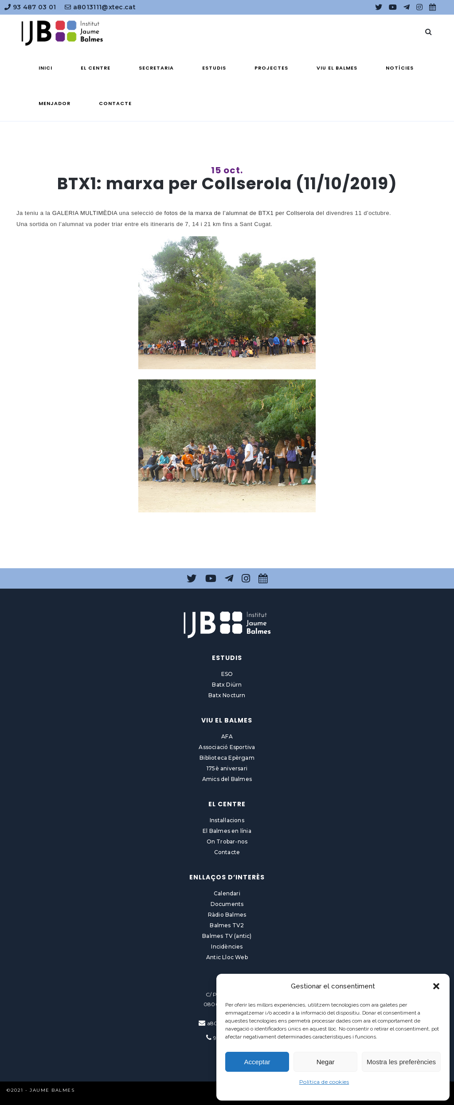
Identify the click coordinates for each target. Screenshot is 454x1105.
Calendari (227, 893)
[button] (436, 986)
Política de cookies (324, 1081)
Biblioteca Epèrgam (227, 757)
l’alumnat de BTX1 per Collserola (268, 213)
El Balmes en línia (227, 831)
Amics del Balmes (227, 779)
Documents (227, 904)
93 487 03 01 (30, 7)
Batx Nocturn (226, 695)
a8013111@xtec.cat (100, 7)
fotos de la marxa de (193, 213)
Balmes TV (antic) (226, 936)
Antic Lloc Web (227, 957)
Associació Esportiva (227, 747)
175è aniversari (227, 768)
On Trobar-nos (227, 841)
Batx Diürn (227, 684)
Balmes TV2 (227, 925)
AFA (227, 736)
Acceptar (257, 1062)
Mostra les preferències (401, 1062)
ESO (227, 674)
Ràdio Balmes (227, 914)
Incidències (227, 946)
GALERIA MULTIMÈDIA (84, 213)
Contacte (227, 852)
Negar (326, 1062)
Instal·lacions (227, 820)
